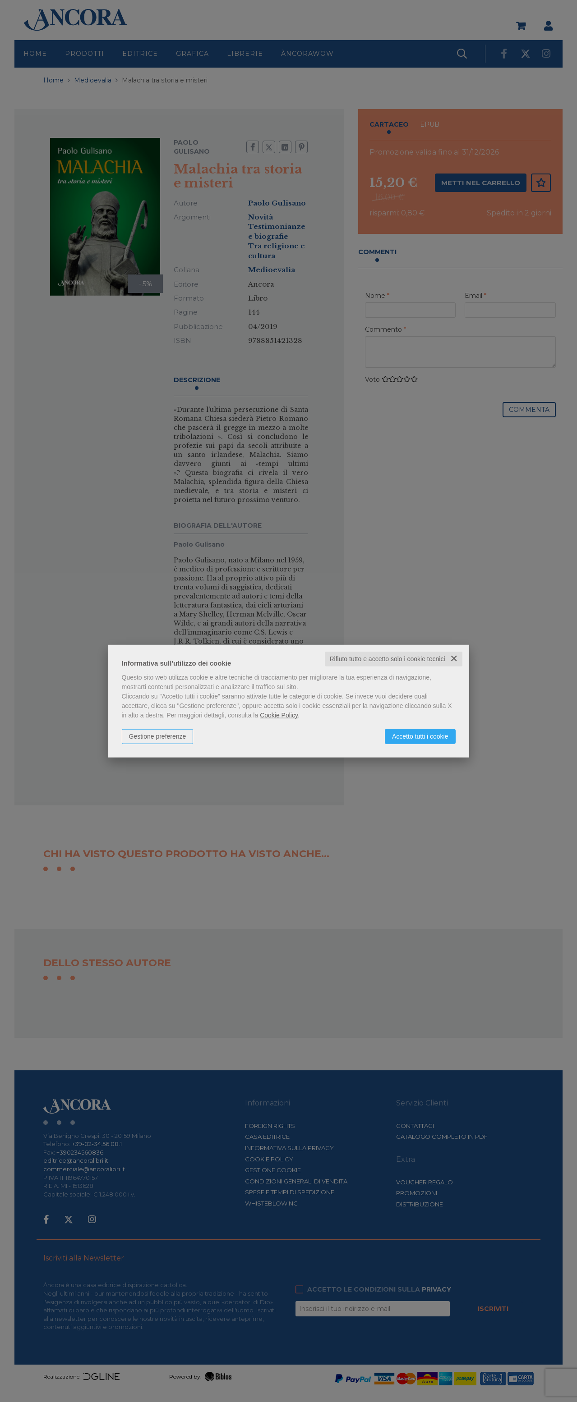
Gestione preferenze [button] (157, 736)
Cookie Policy (279, 715)
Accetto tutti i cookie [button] (420, 736)
